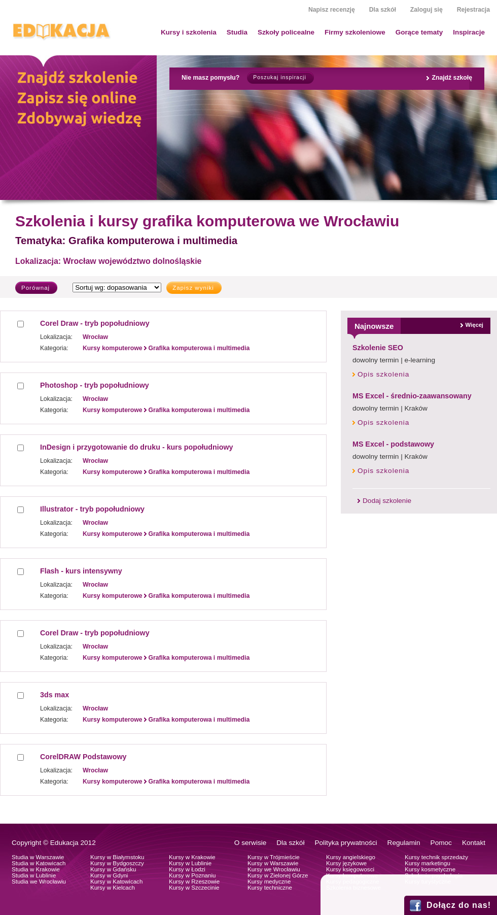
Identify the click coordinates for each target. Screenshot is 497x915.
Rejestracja (473, 9)
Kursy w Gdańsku (113, 869)
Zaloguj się (426, 9)
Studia (237, 32)
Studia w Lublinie (34, 875)
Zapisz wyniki (193, 288)
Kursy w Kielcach (112, 888)
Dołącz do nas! (459, 905)
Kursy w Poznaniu (192, 875)
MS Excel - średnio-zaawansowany (412, 396)
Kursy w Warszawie (272, 863)
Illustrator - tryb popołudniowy (92, 509)
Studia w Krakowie (36, 869)
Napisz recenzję (331, 9)
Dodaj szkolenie (387, 500)
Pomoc (441, 842)
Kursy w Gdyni (109, 875)
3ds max (54, 695)
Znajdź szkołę (452, 77)
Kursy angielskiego (350, 857)
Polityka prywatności (345, 842)
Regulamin (403, 842)
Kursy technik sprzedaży (436, 857)
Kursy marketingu (427, 863)
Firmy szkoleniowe (355, 32)
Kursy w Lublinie (190, 863)
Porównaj (35, 288)
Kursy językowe (346, 863)
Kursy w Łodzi (187, 869)
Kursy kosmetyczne (430, 869)
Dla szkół (382, 9)
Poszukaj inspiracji (279, 77)
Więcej (474, 325)
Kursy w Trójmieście (273, 857)
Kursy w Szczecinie (194, 888)
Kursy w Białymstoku (117, 857)
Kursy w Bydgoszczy (117, 863)
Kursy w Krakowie (192, 857)
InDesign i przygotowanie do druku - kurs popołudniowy (136, 447)
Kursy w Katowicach (116, 881)
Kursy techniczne (269, 888)
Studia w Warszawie (38, 857)
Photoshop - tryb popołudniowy (94, 385)
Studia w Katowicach (39, 863)
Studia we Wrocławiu (39, 881)
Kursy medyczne (269, 881)
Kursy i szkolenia (189, 32)
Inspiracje (469, 32)
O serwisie (250, 842)
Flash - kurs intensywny (81, 571)
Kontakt (473, 842)
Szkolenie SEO (377, 348)
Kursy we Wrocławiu (273, 869)
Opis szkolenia (383, 374)
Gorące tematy (419, 32)
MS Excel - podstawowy (393, 444)
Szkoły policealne (286, 32)
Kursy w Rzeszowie (194, 881)
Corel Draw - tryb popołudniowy (95, 323)
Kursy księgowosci (350, 869)
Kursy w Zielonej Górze (277, 875)
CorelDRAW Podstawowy (83, 757)
